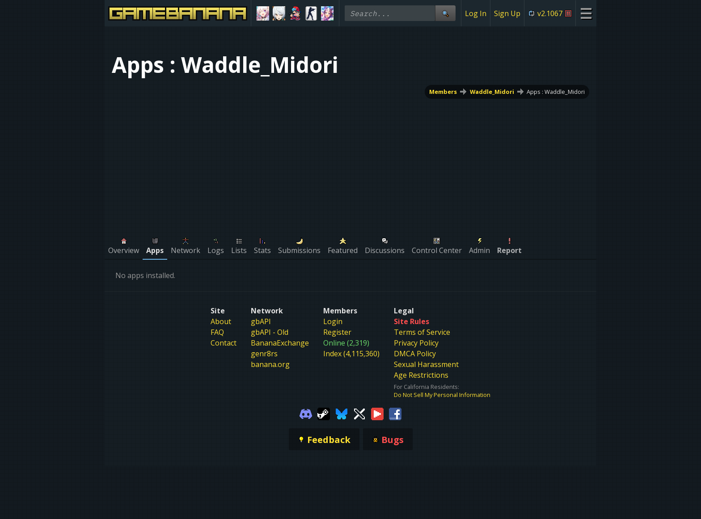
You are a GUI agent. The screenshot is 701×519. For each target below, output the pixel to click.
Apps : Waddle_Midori (556, 92)
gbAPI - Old (269, 332)
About (221, 321)
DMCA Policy (415, 354)
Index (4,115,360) (351, 354)
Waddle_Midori (492, 92)
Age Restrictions (421, 375)
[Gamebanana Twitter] (359, 413)
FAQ (217, 332)
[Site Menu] (585, 13)
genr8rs (264, 354)
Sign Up (507, 13)
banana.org (270, 364)
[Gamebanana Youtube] (377, 413)
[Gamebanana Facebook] (395, 413)
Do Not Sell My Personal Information (442, 395)
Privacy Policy (416, 343)
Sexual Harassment (426, 364)
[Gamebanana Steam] (324, 413)
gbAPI (261, 321)
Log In (475, 13)
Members (443, 92)
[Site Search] (445, 13)
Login (332, 321)
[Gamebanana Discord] (306, 413)
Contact (223, 343)
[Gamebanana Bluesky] (341, 413)
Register (337, 332)
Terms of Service (422, 332)
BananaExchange (280, 343)
